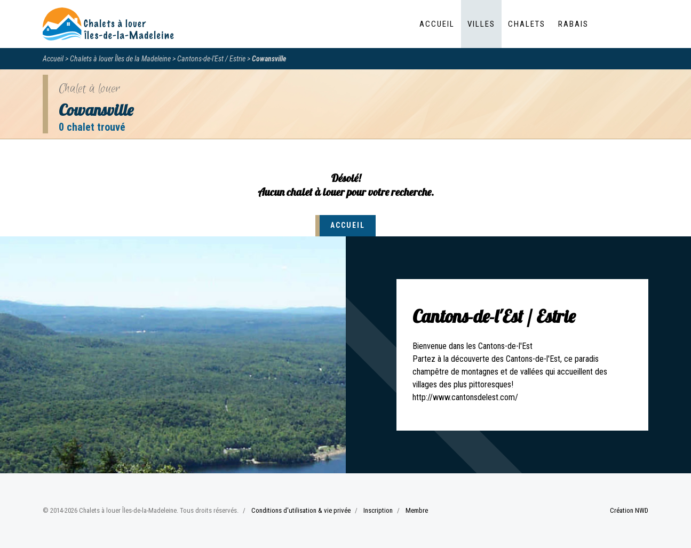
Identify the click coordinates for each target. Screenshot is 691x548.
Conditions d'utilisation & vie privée (301, 510)
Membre (417, 510)
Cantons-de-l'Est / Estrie (211, 58)
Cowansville (269, 58)
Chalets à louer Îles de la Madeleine (120, 58)
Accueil (437, 24)
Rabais (573, 24)
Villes (481, 24)
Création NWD (629, 510)
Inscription (378, 510)
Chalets (526, 24)
